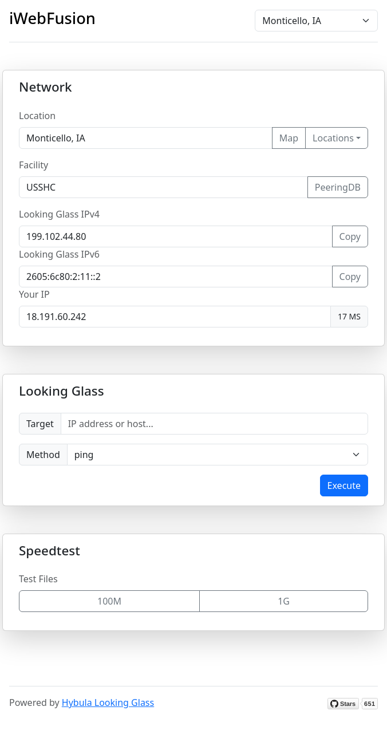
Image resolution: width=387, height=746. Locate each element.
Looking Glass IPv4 (59, 214)
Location (37, 115)
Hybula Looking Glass (108, 702)
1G (284, 601)
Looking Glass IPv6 (59, 254)
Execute (344, 485)
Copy (350, 236)
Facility (33, 165)
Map (288, 138)
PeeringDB (338, 187)
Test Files (38, 579)
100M (109, 601)
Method (43, 454)
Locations (333, 138)
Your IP (34, 294)
